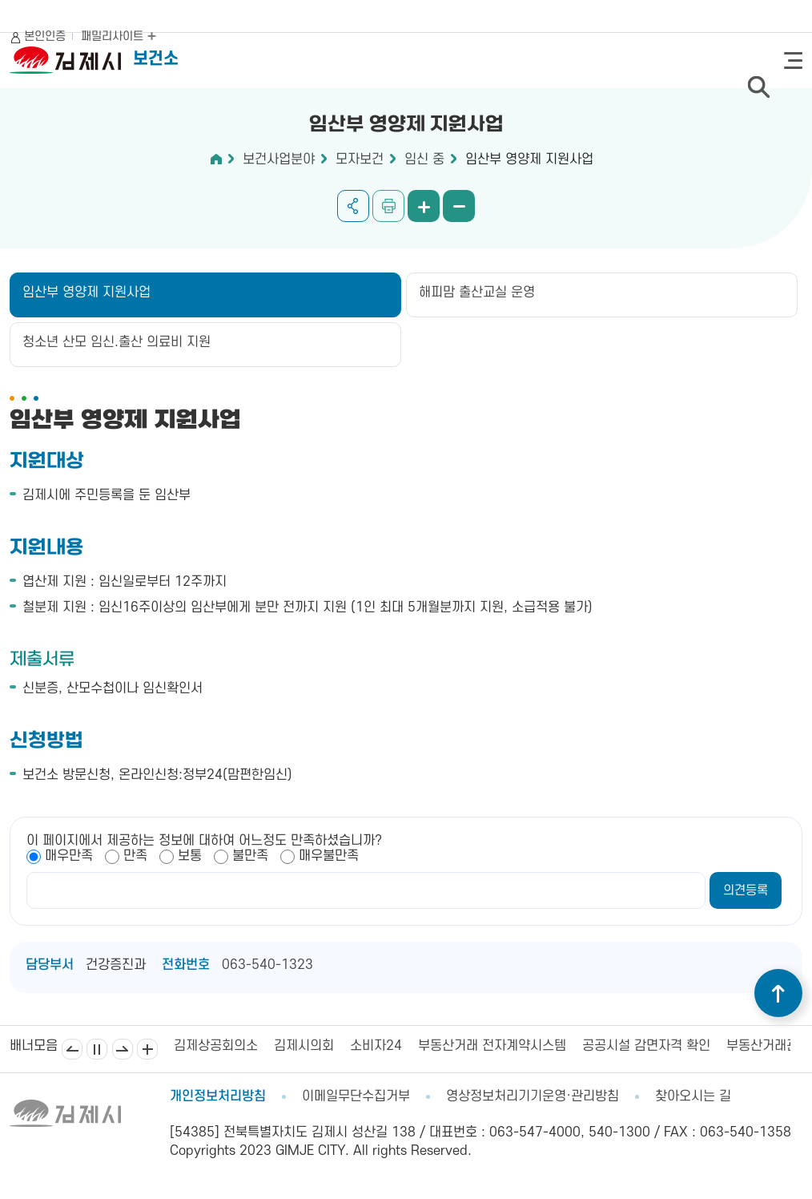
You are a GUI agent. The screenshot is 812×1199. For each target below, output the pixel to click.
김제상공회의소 (216, 1046)
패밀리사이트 (118, 36)
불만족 (250, 856)
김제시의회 (304, 1046)
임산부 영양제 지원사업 (529, 159)
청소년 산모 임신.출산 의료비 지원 (116, 342)
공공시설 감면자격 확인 (646, 1046)
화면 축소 (459, 206)
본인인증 (45, 36)
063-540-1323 (267, 965)
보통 (190, 856)
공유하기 (353, 206)
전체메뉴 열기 (793, 60)
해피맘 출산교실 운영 (477, 292)
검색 (758, 86)
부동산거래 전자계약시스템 (492, 1046)
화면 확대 (424, 206)
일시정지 (96, 1049)
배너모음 (147, 1049)
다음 (122, 1049)
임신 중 (424, 159)
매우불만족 (329, 856)
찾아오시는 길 (693, 1096)
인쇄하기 (388, 206)
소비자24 (376, 1046)
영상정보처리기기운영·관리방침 (532, 1096)
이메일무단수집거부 (356, 1096)
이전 (72, 1049)
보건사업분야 (279, 159)
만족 (135, 856)
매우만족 (69, 856)
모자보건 (360, 159)
